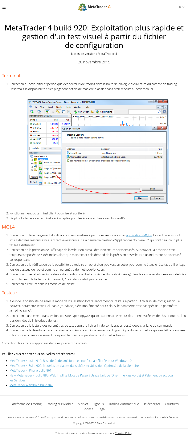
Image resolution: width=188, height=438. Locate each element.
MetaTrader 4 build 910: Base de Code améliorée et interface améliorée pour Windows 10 (71, 361)
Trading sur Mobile (59, 404)
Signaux (98, 404)
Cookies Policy (123, 433)
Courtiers (172, 404)
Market (83, 404)
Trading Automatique (123, 404)
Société (88, 409)
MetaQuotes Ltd (106, 423)
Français (179, 7)
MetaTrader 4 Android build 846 (31, 385)
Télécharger (152, 404)
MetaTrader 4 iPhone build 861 (30, 370)
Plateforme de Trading (26, 404)
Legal (101, 409)
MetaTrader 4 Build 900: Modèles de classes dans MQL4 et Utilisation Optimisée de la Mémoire (74, 366)
